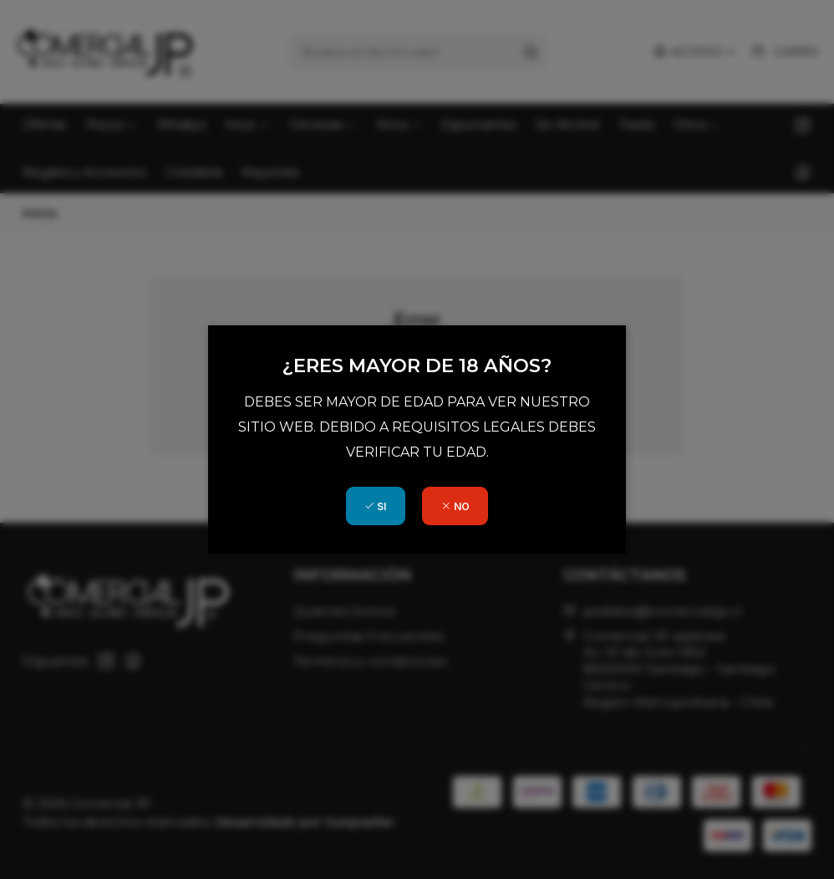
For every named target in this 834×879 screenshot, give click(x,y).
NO (455, 506)
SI (375, 506)
